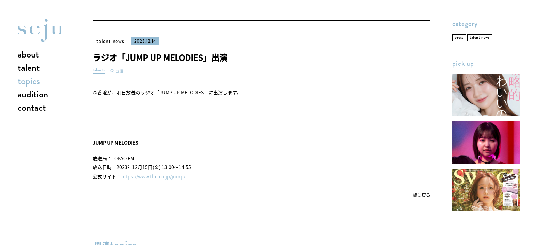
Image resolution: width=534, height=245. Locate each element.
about (28, 55)
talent (29, 68)
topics (29, 81)
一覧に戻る (419, 195)
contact (32, 108)
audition (33, 94)
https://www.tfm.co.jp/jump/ (153, 176)
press (459, 37)
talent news (110, 41)
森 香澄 (116, 71)
